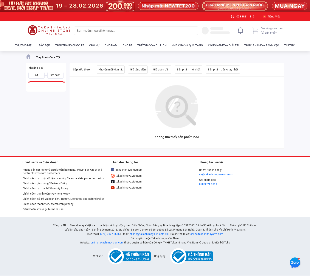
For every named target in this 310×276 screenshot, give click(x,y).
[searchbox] (132, 30)
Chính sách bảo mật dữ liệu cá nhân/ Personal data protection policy (63, 178)
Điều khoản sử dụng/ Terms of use (43, 209)
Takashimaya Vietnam (127, 170)
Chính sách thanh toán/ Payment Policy (46, 193)
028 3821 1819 (208, 184)
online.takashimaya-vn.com (206, 233)
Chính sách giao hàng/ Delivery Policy (45, 183)
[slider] (29, 82)
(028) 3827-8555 (110, 233)
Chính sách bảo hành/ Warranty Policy (45, 188)
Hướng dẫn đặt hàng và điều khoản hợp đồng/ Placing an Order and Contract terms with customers (62, 171)
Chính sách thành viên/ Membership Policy (48, 204)
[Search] (194, 30)
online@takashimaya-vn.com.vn (149, 233)
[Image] (155, 6)
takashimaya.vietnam (126, 176)
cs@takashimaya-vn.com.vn (216, 174)
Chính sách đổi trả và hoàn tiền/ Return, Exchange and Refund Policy (63, 198)
